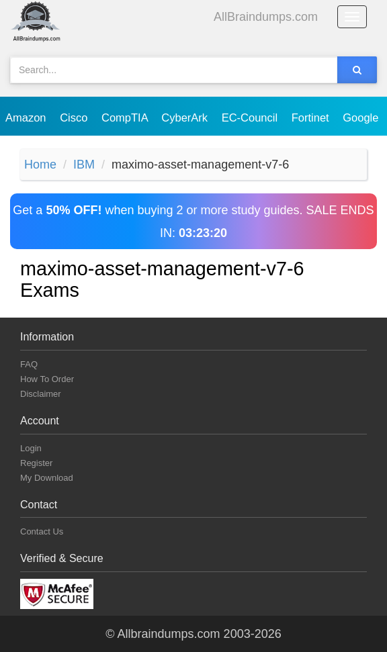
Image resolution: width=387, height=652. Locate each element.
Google (362, 117)
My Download (46, 478)
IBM (84, 164)
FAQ (29, 364)
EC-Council (251, 117)
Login (31, 448)
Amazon (27, 117)
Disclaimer (40, 394)
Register (36, 463)
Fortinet (312, 117)
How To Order (47, 379)
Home (40, 164)
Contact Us (41, 531)
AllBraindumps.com (266, 17)
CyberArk (185, 117)
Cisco (75, 117)
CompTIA (125, 117)
